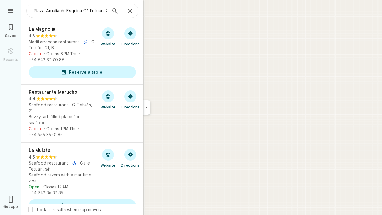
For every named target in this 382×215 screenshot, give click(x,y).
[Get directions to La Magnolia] (130, 36)
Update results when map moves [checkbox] (64, 209)
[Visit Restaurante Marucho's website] (108, 99)
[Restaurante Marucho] (82, 113)
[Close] (130, 11)
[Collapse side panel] (146, 107)
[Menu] (10, 10)
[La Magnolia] (82, 53)
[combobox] (70, 10)
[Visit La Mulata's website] (108, 158)
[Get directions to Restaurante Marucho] (130, 99)
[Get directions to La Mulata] (130, 158)
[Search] (115, 11)
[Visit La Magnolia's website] (108, 36)
